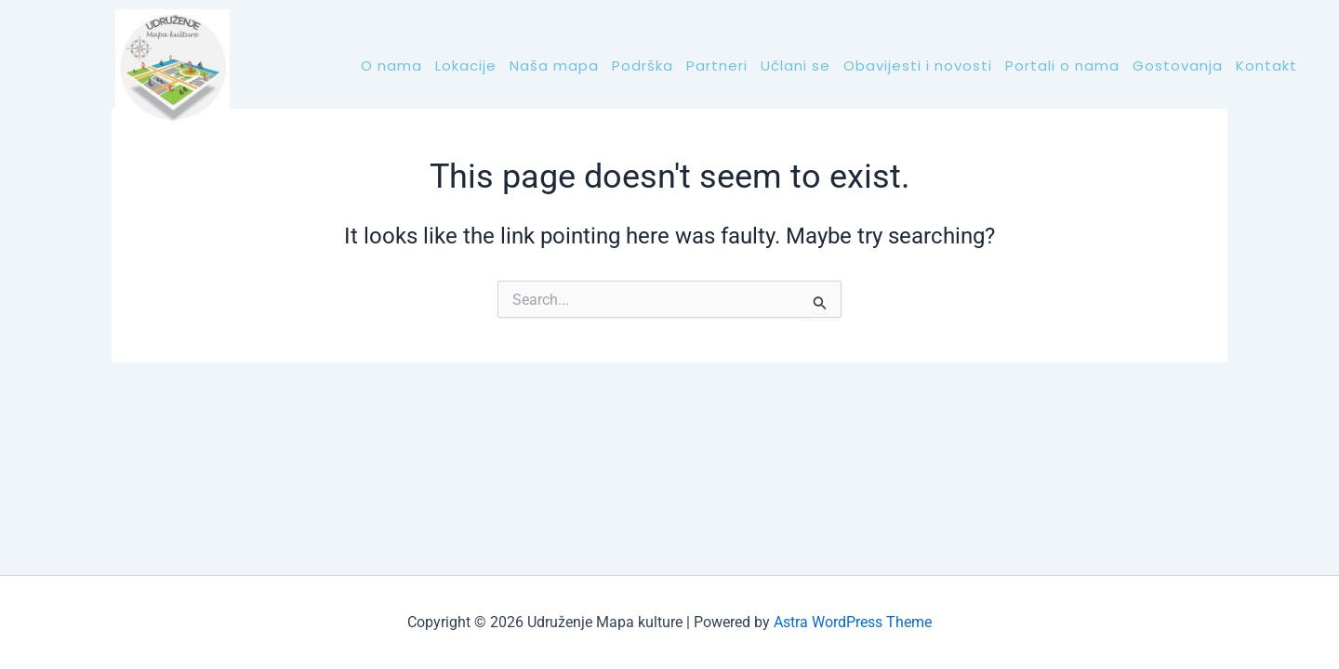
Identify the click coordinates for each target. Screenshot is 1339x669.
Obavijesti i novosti (917, 65)
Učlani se (795, 65)
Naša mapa (554, 65)
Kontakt (1266, 65)
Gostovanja (1178, 65)
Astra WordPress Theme (853, 622)
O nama (391, 65)
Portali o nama (1062, 65)
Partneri (717, 65)
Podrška (642, 65)
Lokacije (466, 65)
